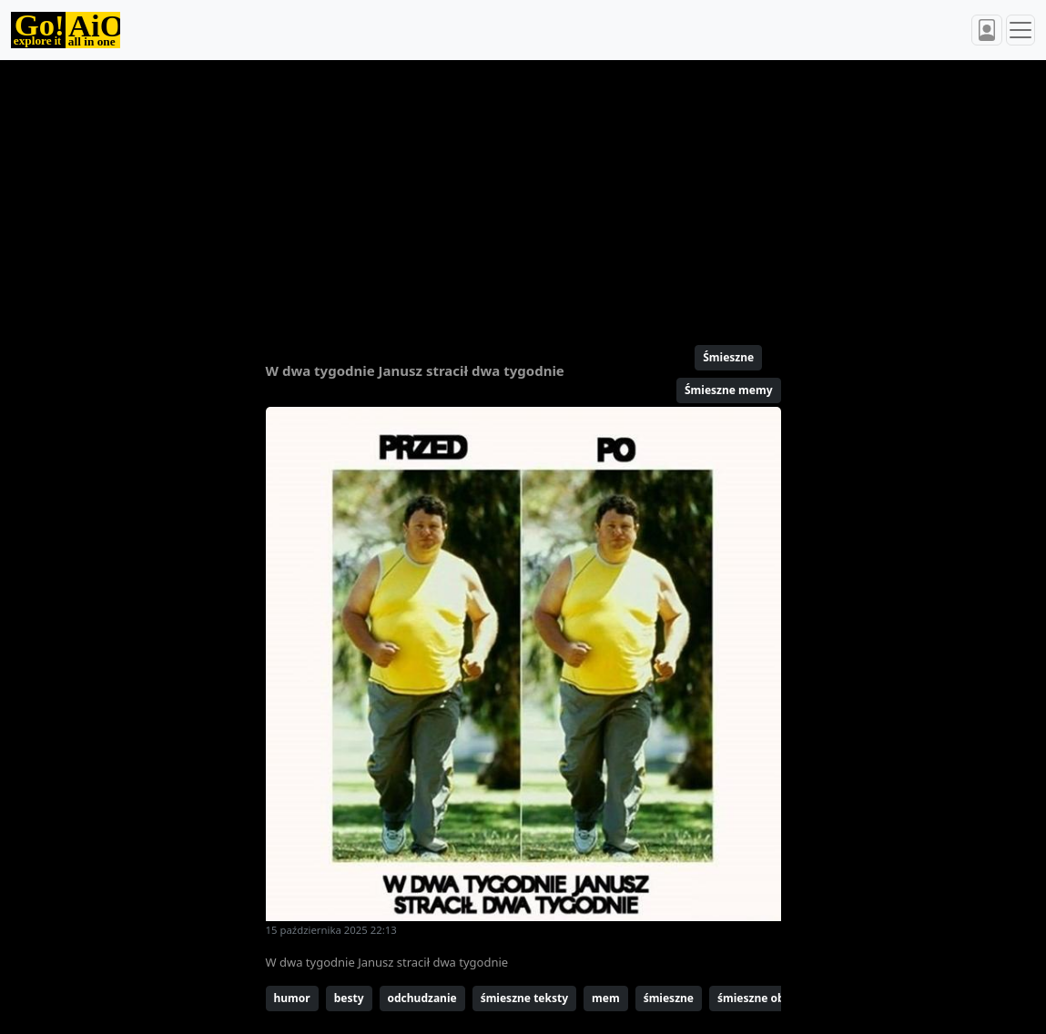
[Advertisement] (523, 194)
